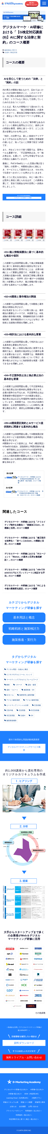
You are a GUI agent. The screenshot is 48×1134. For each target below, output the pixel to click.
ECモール (9, 695)
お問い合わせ (33, 1106)
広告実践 (21, 710)
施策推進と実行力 (11, 50)
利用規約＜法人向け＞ (33, 1111)
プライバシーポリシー (14, 1111)
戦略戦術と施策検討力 (24, 628)
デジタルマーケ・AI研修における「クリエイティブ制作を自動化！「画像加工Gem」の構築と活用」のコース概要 (24, 525)
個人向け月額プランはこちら (31, 3)
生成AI (7, 52)
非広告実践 (9, 715)
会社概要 (22, 1106)
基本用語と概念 (24, 617)
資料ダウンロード (24, 1042)
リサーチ (17, 685)
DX (31, 715)
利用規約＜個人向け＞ (24, 1115)
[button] (44, 3)
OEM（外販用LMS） (32, 1094)
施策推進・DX (28, 690)
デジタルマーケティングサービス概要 (24, 748)
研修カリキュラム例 (10, 1102)
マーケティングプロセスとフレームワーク (21, 680)
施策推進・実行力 (24, 639)
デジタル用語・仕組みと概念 (16, 669)
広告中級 (8, 710)
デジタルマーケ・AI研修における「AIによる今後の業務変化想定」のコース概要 (24, 587)
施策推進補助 (10, 720)
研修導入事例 (40, 1102)
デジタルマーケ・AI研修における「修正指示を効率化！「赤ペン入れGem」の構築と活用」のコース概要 (24, 541)
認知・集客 (31, 685)
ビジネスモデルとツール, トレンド (18, 675)
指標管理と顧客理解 (25, 695)
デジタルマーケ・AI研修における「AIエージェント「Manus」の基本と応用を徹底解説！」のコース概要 (24, 557)
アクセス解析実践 (31, 700)
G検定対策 (13, 52)
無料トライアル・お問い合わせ (24, 1057)
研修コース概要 (26, 1102)
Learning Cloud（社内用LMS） (17, 1098)
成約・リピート (11, 690)
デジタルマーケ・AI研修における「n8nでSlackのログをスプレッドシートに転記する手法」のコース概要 (24, 572)
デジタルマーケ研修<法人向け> (16, 1089)
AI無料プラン (37, 1098)
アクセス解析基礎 (12, 700)
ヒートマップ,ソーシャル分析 (16, 705)
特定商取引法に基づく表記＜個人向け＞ (24, 1119)
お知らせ (13, 1106)
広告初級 (36, 705)
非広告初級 (34, 710)
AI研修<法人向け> (37, 1089)
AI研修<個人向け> (15, 1094)
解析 (7, 685)
